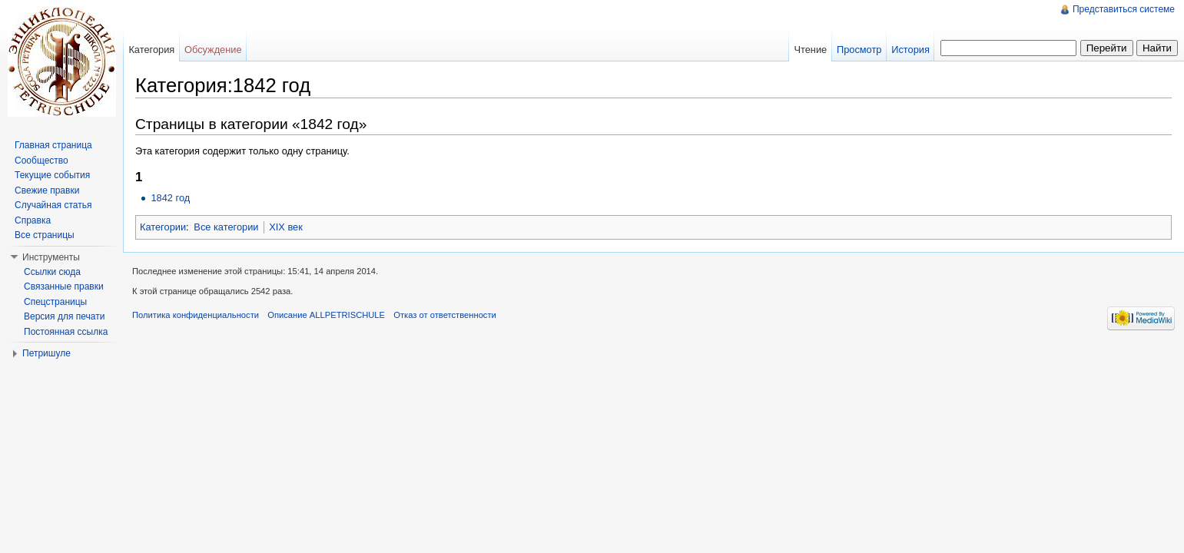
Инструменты (51, 257)
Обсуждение (213, 49)
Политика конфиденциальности (195, 315)
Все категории (226, 227)
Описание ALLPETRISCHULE (326, 315)
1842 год (170, 198)
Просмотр (859, 49)
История (910, 49)
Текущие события (52, 175)
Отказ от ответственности (444, 315)
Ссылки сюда (52, 272)
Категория (151, 49)
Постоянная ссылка (66, 331)
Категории (163, 227)
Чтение (810, 49)
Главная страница (53, 145)
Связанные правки (64, 286)
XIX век (286, 227)
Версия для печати (64, 316)
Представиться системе (1124, 9)
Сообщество (41, 160)
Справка (33, 220)
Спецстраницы (55, 301)
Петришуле (46, 353)
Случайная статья (53, 205)
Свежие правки (47, 190)
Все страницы (45, 235)
